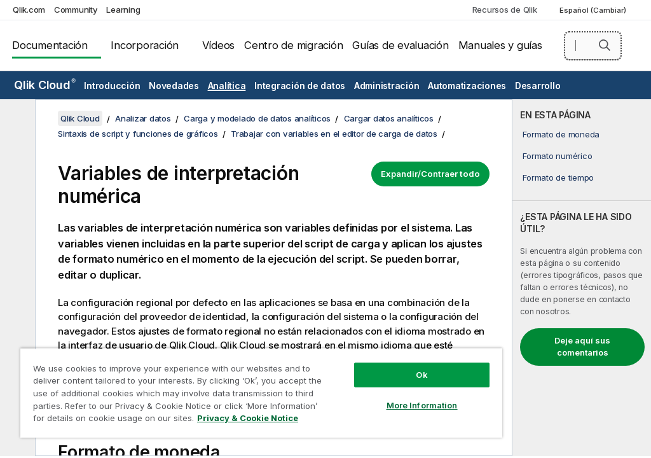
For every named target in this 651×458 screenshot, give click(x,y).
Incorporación (145, 45)
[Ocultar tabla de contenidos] (15, 118)
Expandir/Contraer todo (430, 174)
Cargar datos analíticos (389, 118)
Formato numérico (557, 156)
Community (76, 9)
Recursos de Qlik (504, 9)
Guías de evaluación (400, 45)
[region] (261, 393)
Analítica (227, 85)
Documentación (50, 45)
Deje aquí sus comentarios (582, 346)
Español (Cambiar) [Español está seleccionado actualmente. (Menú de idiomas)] (593, 10)
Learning (123, 9)
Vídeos (218, 45)
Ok (421, 375)
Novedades (174, 85)
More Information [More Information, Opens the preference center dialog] (422, 405)
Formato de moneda (561, 134)
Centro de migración (293, 45)
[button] (604, 45)
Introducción (112, 85)
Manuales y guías (500, 45)
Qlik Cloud (45, 85)
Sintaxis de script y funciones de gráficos (138, 133)
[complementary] (581, 277)
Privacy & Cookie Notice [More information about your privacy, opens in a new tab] (247, 418)
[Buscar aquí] (592, 45)
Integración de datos (299, 85)
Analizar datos (143, 118)
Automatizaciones (467, 85)
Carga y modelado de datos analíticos (257, 118)
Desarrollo (538, 85)
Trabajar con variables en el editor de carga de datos (334, 133)
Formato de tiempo (558, 177)
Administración (387, 85)
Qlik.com (29, 9)
